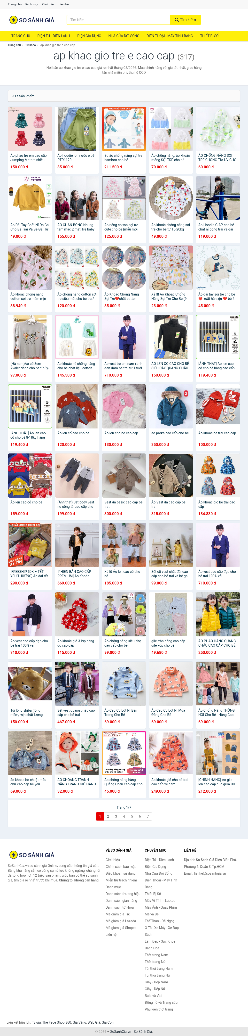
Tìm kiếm (185, 19)
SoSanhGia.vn (120, 1032)
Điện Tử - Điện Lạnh (53, 36)
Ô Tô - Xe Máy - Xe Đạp (162, 928)
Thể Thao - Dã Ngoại (160, 921)
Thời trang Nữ (155, 962)
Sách (148, 935)
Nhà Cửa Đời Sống (123, 36)
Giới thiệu (48, 4)
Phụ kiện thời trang (159, 1009)
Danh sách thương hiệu (123, 894)
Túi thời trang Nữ (157, 975)
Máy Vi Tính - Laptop (160, 901)
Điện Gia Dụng (89, 36)
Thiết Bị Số (209, 36)
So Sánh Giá (143, 1032)
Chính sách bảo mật (121, 867)
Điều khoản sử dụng (121, 873)
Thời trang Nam (156, 955)
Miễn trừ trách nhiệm (121, 880)
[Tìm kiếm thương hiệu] (118, 20)
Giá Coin (108, 1022)
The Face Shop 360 (56, 1022)
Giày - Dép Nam (156, 982)
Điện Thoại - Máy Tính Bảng (170, 36)
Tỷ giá (36, 1022)
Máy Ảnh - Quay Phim (161, 907)
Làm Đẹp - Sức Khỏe (160, 941)
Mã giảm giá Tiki (118, 914)
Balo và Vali (153, 996)
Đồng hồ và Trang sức (161, 1002)
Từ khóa (30, 45)
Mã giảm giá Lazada (121, 921)
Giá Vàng (79, 1022)
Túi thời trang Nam (159, 968)
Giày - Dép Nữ (155, 989)
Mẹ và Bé (152, 914)
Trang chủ (15, 4)
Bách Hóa (152, 948)
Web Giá (94, 1022)
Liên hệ (64, 4)
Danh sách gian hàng (121, 901)
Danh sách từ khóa (120, 907)
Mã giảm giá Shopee (121, 928)
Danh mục (32, 4)
